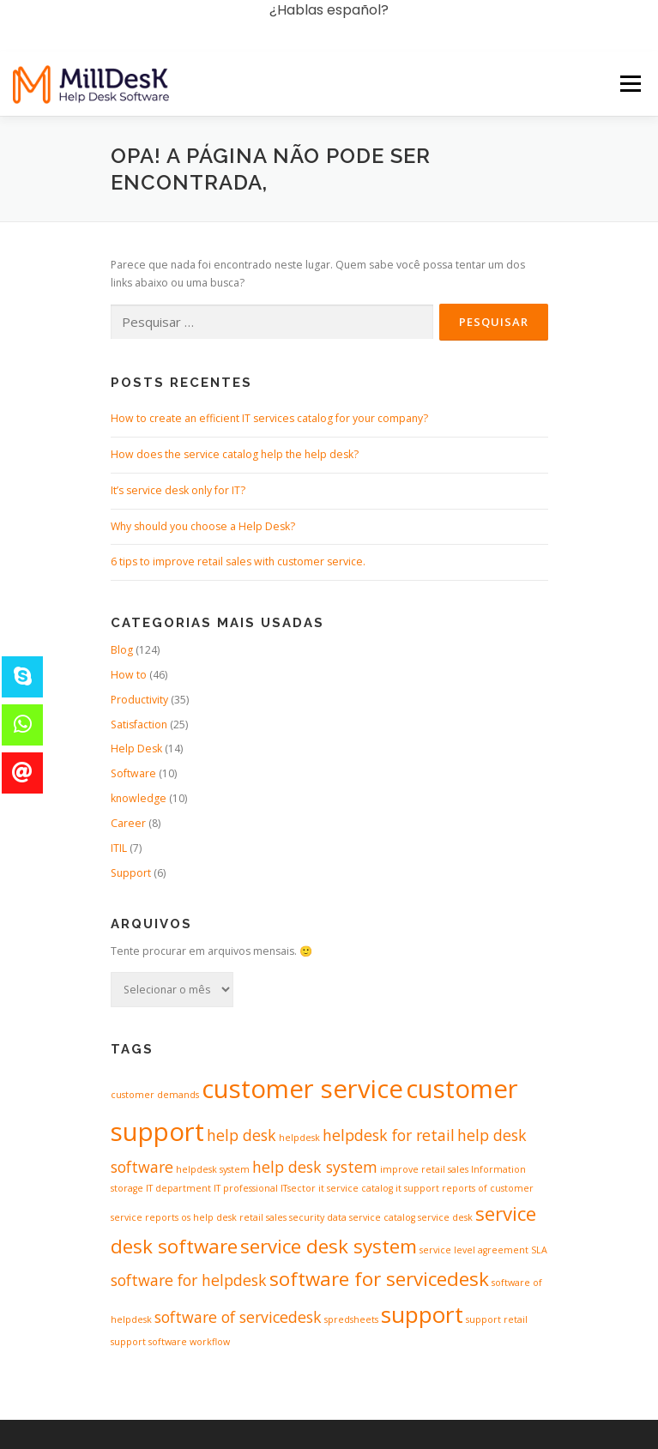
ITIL (119, 848)
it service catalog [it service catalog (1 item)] (355, 1188)
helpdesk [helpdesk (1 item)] (299, 1138)
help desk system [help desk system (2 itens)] (314, 1166)
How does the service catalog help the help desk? (235, 454)
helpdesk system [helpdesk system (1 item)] (213, 1169)
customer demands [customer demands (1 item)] (155, 1095)
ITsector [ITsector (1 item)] (298, 1188)
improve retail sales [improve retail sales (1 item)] (424, 1169)
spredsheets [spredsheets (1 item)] (351, 1319)
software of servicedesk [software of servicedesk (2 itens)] (238, 1317)
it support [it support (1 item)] (417, 1188)
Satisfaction (139, 724)
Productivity (139, 699)
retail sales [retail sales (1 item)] (263, 1217)
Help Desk (136, 748)
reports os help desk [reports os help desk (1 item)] (191, 1217)
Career (128, 823)
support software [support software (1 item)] (149, 1342)
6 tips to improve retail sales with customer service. (238, 561)
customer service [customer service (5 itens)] (302, 1089)
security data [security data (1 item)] (318, 1217)
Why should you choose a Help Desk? (203, 526)
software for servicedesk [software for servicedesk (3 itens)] (379, 1278)
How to (129, 674)
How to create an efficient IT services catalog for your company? (269, 418)
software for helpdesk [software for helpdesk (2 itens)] (189, 1280)
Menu (629, 32)
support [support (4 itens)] (422, 1314)
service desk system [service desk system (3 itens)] (328, 1246)
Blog (122, 650)
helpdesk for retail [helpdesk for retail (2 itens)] (389, 1135)
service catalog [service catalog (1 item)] (382, 1217)
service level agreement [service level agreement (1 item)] (474, 1250)
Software (133, 773)
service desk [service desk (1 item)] (445, 1217)
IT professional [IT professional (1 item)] (246, 1188)
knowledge (138, 798)
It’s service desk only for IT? (178, 490)
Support (131, 873)
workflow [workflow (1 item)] (210, 1342)
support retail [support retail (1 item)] (497, 1319)
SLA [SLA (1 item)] (539, 1250)
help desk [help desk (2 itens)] (241, 1135)
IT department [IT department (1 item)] (178, 1188)
